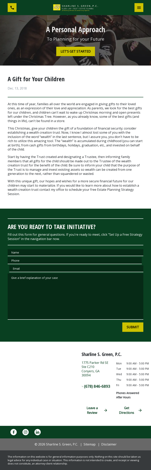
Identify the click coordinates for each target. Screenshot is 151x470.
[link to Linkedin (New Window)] (37, 432)
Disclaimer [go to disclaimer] (109, 444)
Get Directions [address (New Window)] (130, 410)
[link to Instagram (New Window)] (25, 432)
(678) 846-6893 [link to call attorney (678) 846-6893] (96, 386)
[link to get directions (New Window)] (96, 371)
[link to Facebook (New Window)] (13, 432)
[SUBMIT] (132, 327)
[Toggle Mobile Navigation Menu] (138, 7)
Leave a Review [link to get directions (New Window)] (97, 410)
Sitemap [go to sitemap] (90, 444)
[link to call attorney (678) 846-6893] (12, 7)
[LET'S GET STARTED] (75, 51)
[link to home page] (75, 7)
